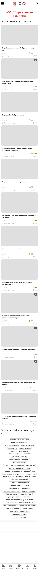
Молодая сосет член (12, 491)
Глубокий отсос (27, 445)
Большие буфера (19, 514)
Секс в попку (12, 494)
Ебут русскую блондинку (19, 459)
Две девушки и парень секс (19, 497)
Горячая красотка (13, 500)
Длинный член (29, 471)
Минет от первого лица (19, 439)
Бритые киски (8, 477)
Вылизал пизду (26, 494)
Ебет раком (30, 465)
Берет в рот (31, 474)
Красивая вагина (26, 503)
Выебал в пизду (28, 491)
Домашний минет (10, 505)
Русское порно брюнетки (19, 468)
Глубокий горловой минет (19, 454)
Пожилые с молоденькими (14, 474)
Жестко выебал (19, 457)
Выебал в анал (13, 508)
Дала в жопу (28, 500)
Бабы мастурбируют (19, 442)
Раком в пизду (25, 448)
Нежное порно (12, 503)
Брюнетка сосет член (19, 480)
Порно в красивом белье (14, 465)
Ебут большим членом (19, 451)
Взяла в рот (13, 448)
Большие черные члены (26, 477)
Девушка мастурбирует (19, 488)
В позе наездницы (12, 445)
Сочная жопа (26, 508)
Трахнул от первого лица (19, 511)
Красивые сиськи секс (13, 471)
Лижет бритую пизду (27, 505)
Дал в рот (26, 485)
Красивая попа (15, 485)
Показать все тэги (19, 517)
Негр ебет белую (19, 462)
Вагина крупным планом (19, 482)
